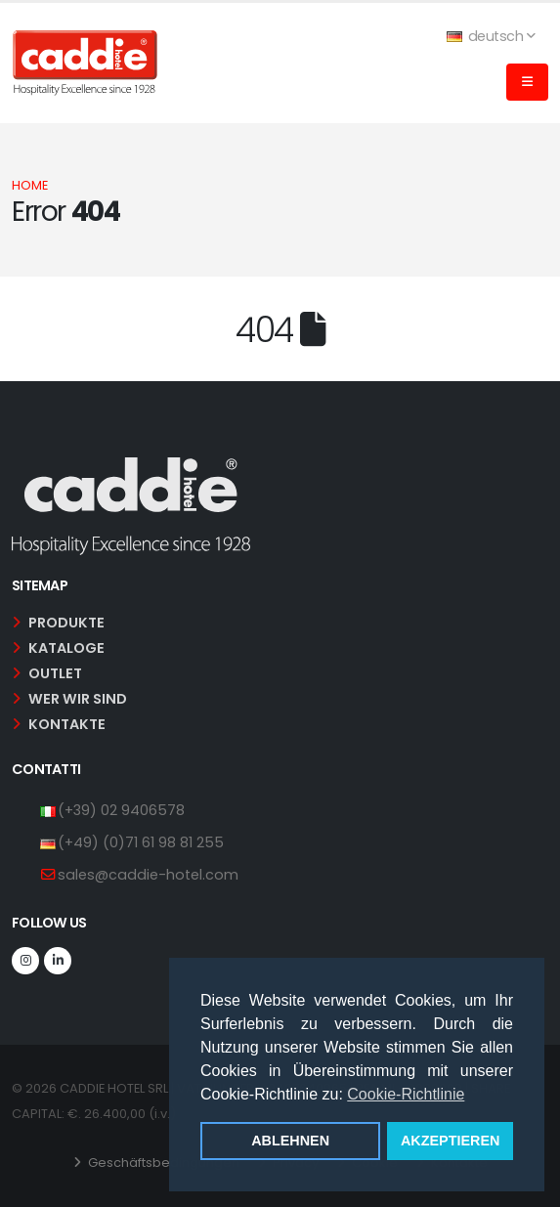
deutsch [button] (491, 36)
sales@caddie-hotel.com (148, 874)
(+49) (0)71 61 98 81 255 (141, 842)
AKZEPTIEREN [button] (450, 1140)
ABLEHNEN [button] (290, 1140)
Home (30, 185)
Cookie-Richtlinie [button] (405, 1094)
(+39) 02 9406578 (121, 810)
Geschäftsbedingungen (162, 1162)
